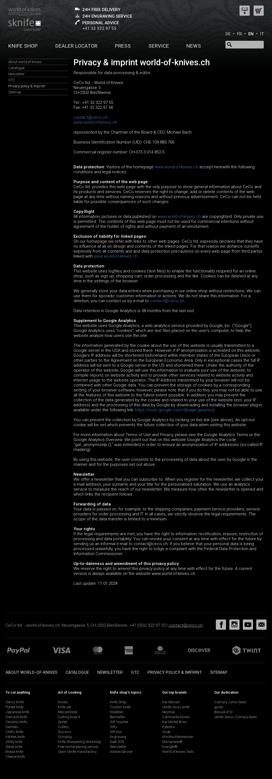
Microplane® (172, 742)
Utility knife (14, 742)
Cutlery (63, 727)
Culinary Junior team (230, 702)
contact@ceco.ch (91, 117)
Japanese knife (17, 712)
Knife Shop (118, 702)
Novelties (117, 712)
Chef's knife (14, 732)
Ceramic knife (16, 722)
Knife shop (23, 46)
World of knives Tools (178, 752)
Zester (63, 722)
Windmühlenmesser (177, 737)
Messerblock (67, 712)
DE (227, 33)
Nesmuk (168, 712)
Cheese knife (15, 756)
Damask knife (16, 717)
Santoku (12, 727)
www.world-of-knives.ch (95, 122)
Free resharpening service (78, 747)
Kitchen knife (15, 737)
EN (251, 33)
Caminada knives (176, 717)
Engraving (118, 737)
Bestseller (117, 717)
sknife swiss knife (175, 707)
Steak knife (14, 747)
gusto (218, 707)
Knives (63, 702)
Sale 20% (117, 742)
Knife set (64, 707)
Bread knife (14, 752)
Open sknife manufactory (77, 752)
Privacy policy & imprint (26, 86)
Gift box (116, 732)
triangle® (169, 747)
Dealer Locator (76, 46)
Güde (166, 732)
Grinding (65, 737)
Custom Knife (120, 707)
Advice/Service (121, 752)
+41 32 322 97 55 (99, 28)
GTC (11, 80)
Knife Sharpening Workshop (79, 742)
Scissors (64, 732)
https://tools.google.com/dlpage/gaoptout (175, 409)
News (193, 46)
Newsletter (16, 74)
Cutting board (69, 717)
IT (262, 33)
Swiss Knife (15, 702)
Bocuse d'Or (223, 712)
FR (239, 33)
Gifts (113, 727)
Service (158, 46)
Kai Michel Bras (174, 722)
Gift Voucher (119, 722)
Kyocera (168, 727)
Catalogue (16, 68)
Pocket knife (14, 707)
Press (123, 46)
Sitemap (14, 92)
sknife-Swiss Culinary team (235, 717)
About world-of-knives (25, 62)
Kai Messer (171, 702)
